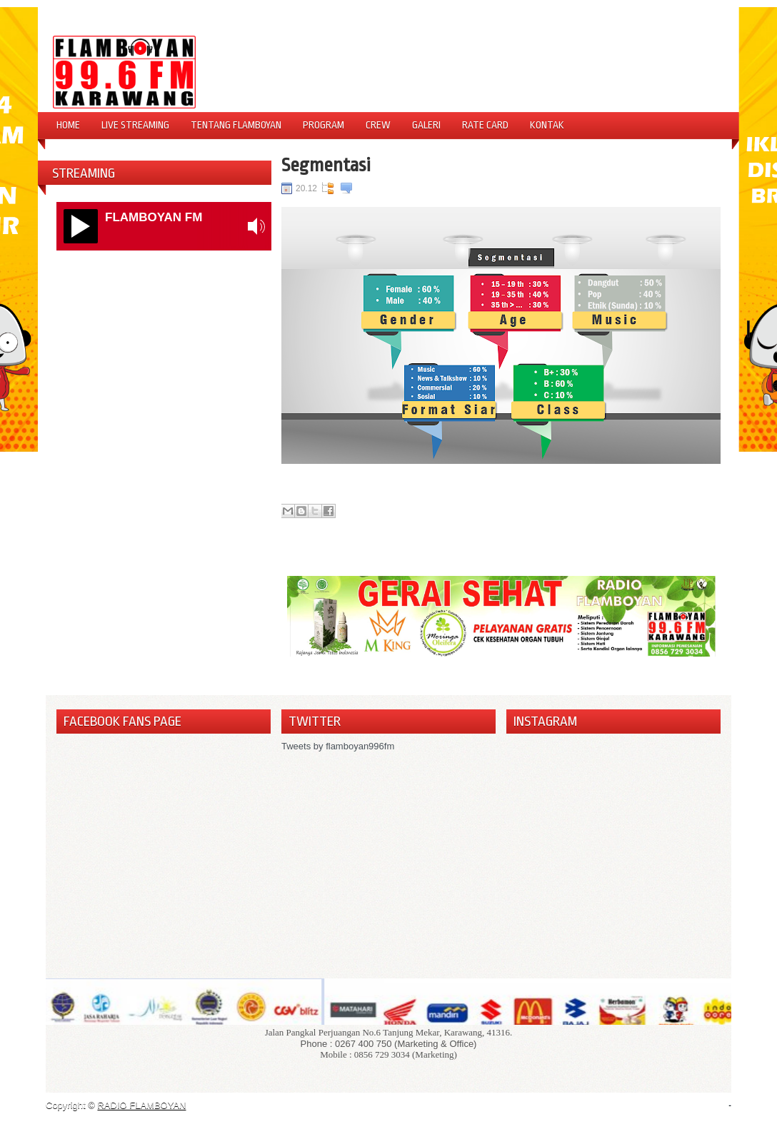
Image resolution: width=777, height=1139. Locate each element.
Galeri (426, 125)
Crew (378, 125)
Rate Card (485, 125)
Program (323, 125)
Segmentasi (326, 165)
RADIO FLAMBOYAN (141, 1105)
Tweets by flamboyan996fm (337, 746)
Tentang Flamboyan (236, 125)
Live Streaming (135, 125)
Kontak (547, 125)
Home (68, 125)
